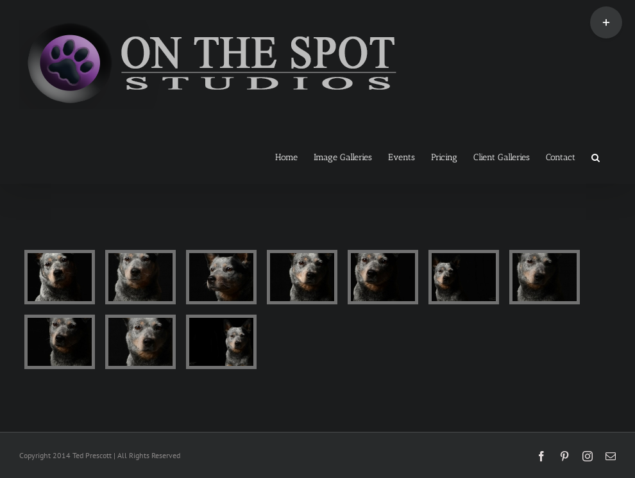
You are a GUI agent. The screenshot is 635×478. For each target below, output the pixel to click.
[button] (595, 156)
